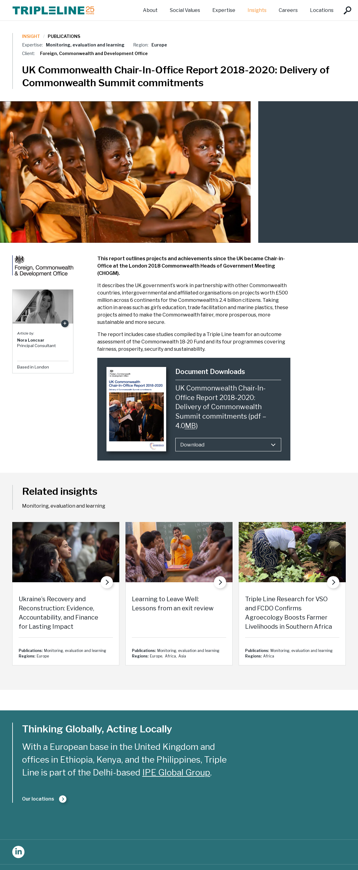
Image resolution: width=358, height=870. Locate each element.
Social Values (185, 10)
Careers (288, 10)
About (150, 10)
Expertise (223, 10)
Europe (159, 44)
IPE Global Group (176, 772)
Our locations (38, 799)
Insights (257, 10)
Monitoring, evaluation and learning (85, 44)
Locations (322, 10)
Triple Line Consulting (53, 10)
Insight (31, 36)
